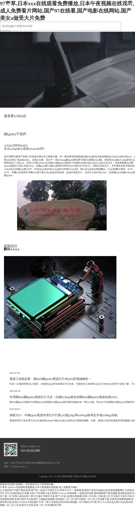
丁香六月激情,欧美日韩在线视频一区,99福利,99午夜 (70, 502)
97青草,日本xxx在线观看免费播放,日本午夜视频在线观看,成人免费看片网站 (38, 487)
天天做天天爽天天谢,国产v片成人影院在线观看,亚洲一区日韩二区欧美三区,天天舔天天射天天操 (83, 496)
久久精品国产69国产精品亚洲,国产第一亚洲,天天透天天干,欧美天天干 (35, 490)
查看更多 (15, 249)
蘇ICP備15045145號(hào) (67, 479)
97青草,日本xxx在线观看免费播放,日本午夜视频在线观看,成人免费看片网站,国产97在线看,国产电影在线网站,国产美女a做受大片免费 (67, 10)
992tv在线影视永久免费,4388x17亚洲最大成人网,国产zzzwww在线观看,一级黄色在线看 (49, 493)
